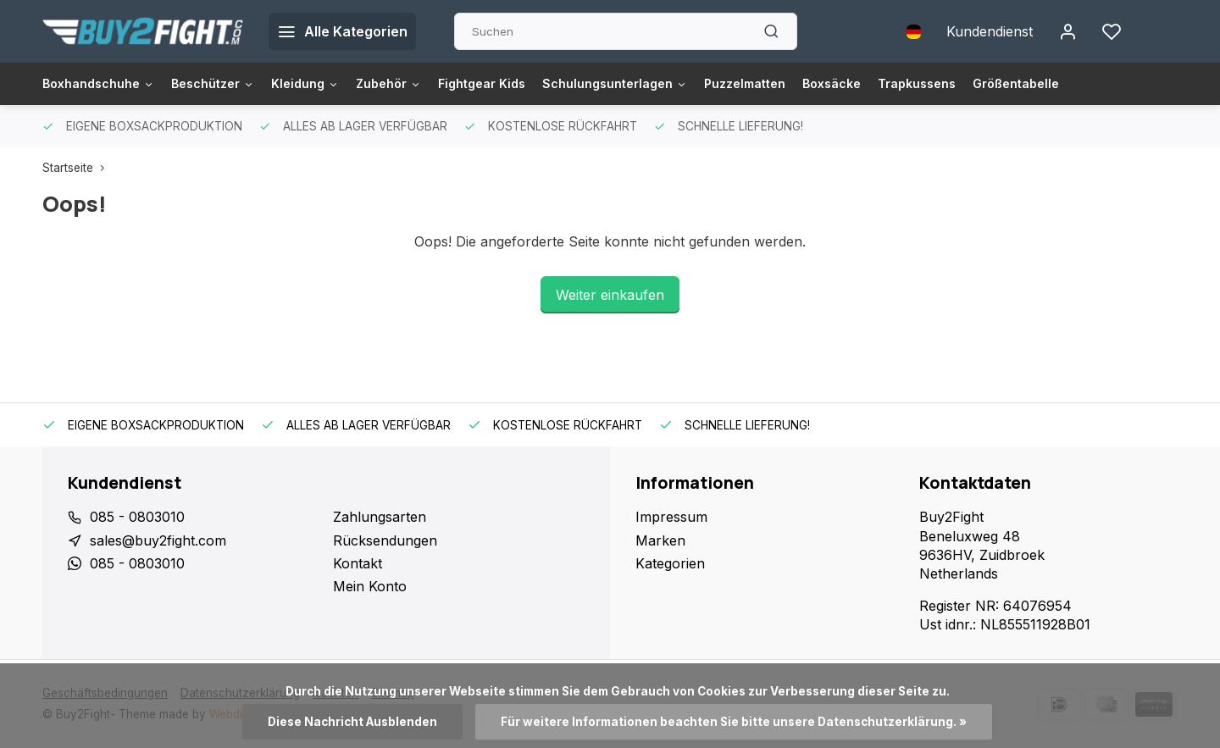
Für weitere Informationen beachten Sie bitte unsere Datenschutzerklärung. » (734, 722)
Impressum (671, 516)
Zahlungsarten (379, 516)
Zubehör (424, 83)
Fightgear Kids (526, 83)
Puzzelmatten (814, 83)
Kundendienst (989, 31)
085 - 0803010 (137, 516)
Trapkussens (1003, 83)
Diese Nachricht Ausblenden (352, 722)
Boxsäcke (910, 83)
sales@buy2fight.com (158, 540)
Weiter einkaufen (610, 294)
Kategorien (670, 563)
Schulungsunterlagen (671, 83)
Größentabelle (1112, 83)
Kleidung (333, 83)
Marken (660, 540)
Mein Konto (370, 586)
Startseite (77, 168)
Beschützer (232, 83)
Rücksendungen (385, 540)
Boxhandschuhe (105, 83)
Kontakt (357, 563)
